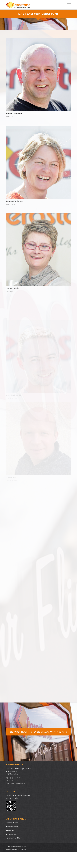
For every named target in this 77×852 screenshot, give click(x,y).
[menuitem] (68, 4)
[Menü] (68, 4)
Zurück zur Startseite (12, 823)
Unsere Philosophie (12, 827)
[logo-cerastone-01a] (32, 4)
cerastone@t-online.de (17, 783)
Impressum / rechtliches (13, 838)
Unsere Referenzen (11, 834)
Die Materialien (10, 830)
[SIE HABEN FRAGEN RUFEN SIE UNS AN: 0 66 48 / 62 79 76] (38, 731)
